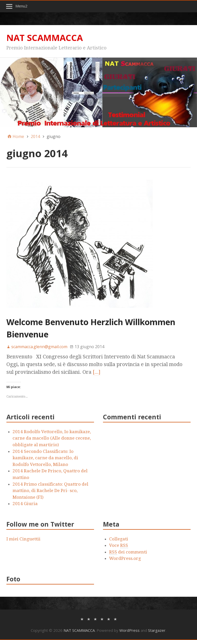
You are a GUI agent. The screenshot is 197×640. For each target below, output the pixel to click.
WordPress (129, 630)
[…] (96, 372)
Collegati (118, 538)
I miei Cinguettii (23, 538)
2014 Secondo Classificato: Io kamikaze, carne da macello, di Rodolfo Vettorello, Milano (45, 458)
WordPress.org (125, 558)
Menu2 (21, 5)
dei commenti (128, 552)
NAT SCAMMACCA (44, 38)
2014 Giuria (25, 503)
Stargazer (156, 630)
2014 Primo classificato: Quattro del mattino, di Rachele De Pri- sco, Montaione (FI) (50, 491)
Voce (118, 545)
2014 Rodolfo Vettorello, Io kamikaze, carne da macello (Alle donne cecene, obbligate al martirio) (52, 438)
